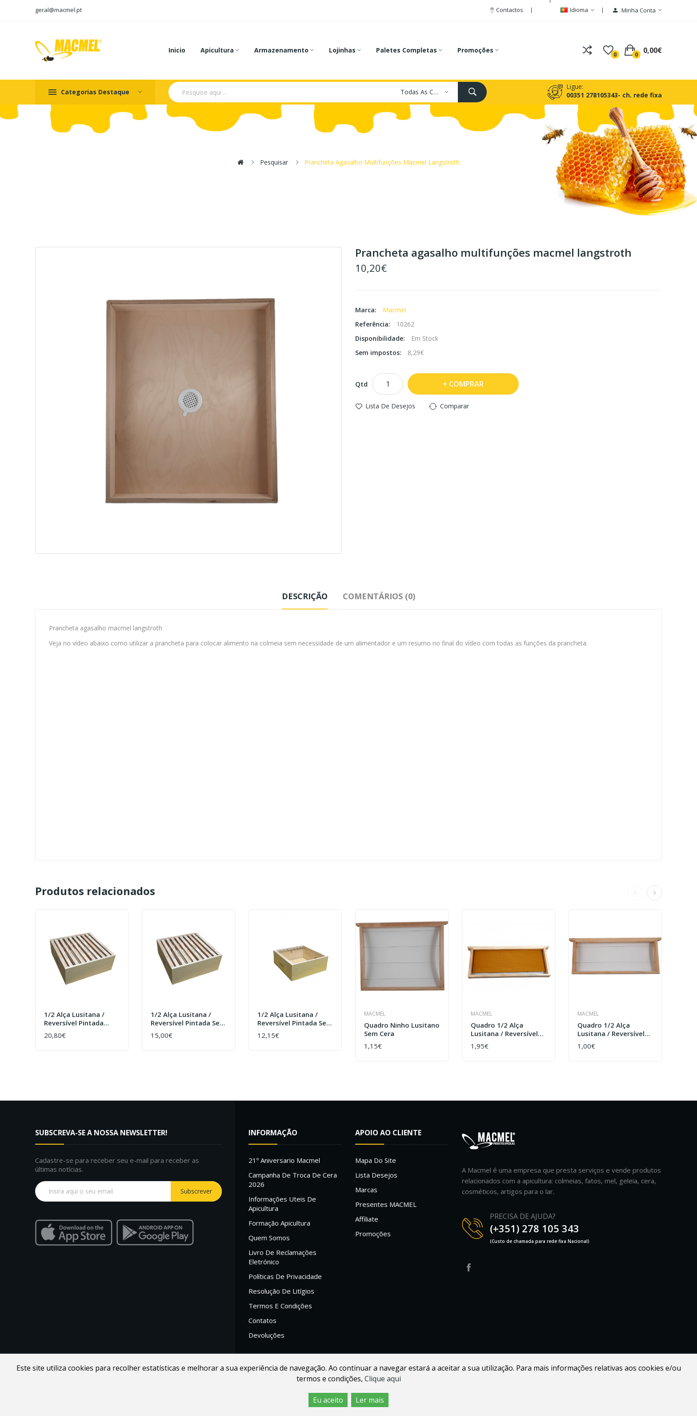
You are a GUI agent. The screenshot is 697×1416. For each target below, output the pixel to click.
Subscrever (196, 1191)
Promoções (373, 1233)
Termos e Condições (280, 1305)
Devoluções (266, 1335)
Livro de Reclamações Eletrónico (282, 1257)
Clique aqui (383, 1379)
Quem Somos (269, 1237)
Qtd (361, 383)
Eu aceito (328, 1400)
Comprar (466, 384)
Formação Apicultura (279, 1222)
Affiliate (366, 1218)
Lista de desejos (390, 406)
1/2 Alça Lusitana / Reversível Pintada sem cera (188, 1019)
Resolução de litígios (281, 1291)
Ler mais (370, 1400)
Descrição (305, 596)
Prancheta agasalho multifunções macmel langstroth (382, 162)
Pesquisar (274, 162)
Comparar (454, 406)
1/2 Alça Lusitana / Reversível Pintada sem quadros (294, 1019)
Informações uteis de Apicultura (282, 1203)
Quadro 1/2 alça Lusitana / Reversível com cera (504, 1029)
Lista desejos (376, 1174)
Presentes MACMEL (386, 1204)
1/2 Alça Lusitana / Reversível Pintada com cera (74, 1019)
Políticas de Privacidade (285, 1276)
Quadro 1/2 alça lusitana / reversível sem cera (611, 1029)
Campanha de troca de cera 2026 (292, 1179)
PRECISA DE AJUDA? (523, 1216)
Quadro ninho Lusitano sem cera (402, 1029)
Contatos (262, 1320)
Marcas (366, 1189)
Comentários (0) (379, 596)
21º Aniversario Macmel (284, 1160)
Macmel (394, 310)
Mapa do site (375, 1160)
